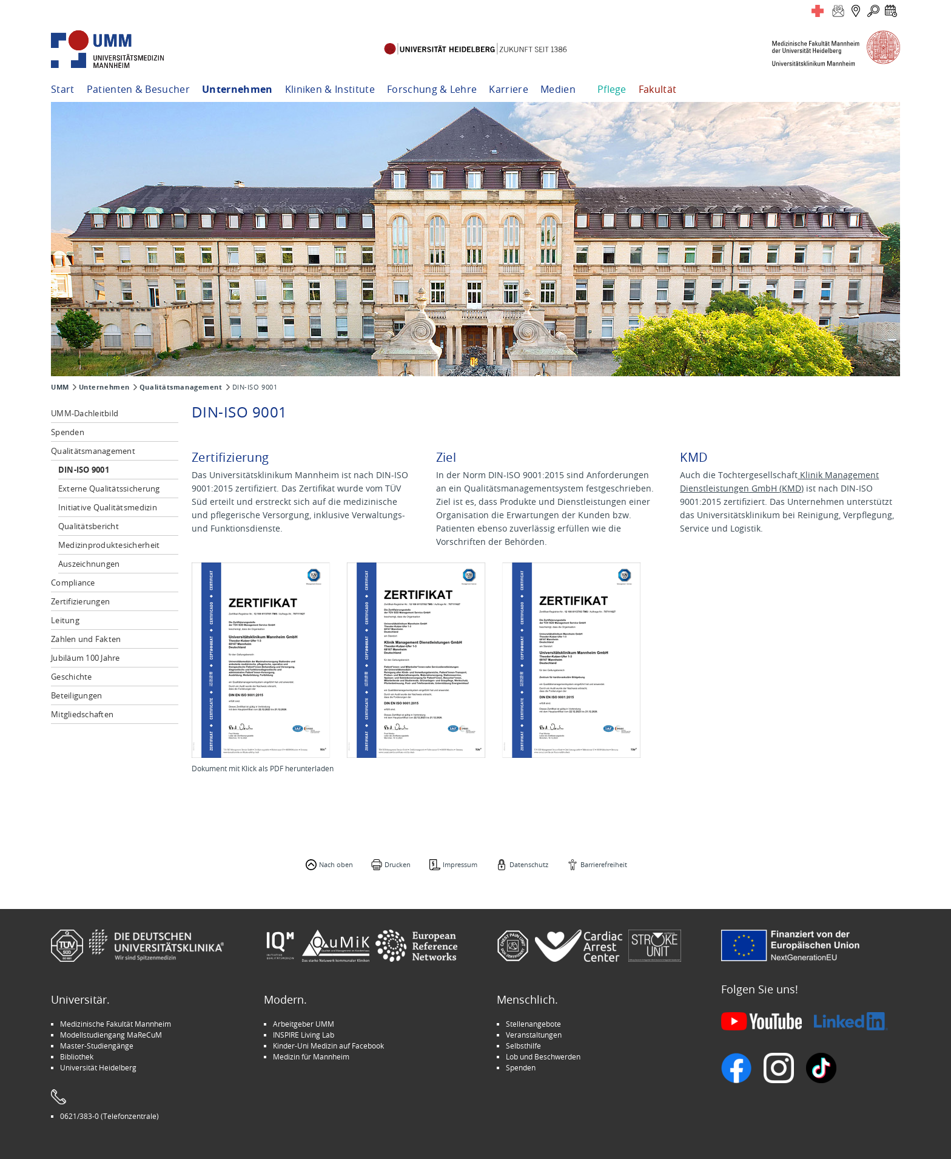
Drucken (398, 864)
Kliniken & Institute (330, 89)
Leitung (65, 620)
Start (63, 89)
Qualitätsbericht (88, 526)
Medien (558, 89)
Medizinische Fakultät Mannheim (115, 1024)
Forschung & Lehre (432, 89)
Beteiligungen (76, 695)
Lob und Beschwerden (543, 1056)
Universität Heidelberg (98, 1067)
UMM (60, 387)
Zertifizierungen (80, 601)
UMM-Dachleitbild (84, 413)
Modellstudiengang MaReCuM (111, 1034)
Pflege (612, 89)
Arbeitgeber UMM (303, 1024)
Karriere (508, 89)
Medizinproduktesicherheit (109, 544)
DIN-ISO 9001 (83, 469)
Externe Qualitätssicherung (109, 488)
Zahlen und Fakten (86, 639)
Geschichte (71, 676)
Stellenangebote (533, 1024)
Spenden (67, 432)
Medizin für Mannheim (311, 1056)
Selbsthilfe (523, 1045)
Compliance (73, 582)
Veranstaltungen (534, 1034)
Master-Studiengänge (96, 1045)
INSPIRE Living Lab (303, 1034)
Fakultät (658, 89)
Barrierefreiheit (603, 864)
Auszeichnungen (89, 563)
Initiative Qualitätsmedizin (107, 507)
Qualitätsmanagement (181, 387)
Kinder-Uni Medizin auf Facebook (328, 1045)
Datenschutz (528, 864)
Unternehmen (237, 89)
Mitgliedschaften (82, 714)
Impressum (460, 864)
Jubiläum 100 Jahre (85, 657)
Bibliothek (76, 1056)
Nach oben (336, 864)
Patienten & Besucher (138, 89)
